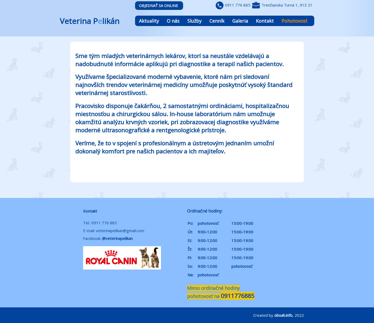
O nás (173, 21)
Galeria (240, 21)
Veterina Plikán (89, 21)
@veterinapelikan (117, 238)
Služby (194, 21)
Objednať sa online (158, 5)
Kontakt (265, 21)
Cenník (216, 21)
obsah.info (283, 315)
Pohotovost (295, 21)
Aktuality (149, 21)
